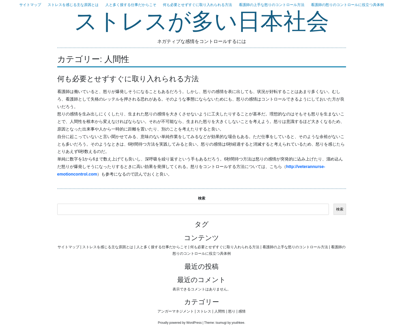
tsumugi (221, 323)
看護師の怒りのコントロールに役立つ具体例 (347, 5)
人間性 (219, 311)
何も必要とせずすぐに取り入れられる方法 (197, 5)
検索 (201, 198)
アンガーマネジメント (175, 311)
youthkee (238, 323)
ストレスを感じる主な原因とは (73, 5)
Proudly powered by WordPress (180, 323)
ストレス (204, 311)
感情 (242, 311)
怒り (231, 311)
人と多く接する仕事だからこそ (130, 5)
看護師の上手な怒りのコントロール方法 (271, 5)
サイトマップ (30, 5)
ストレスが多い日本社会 (201, 22)
